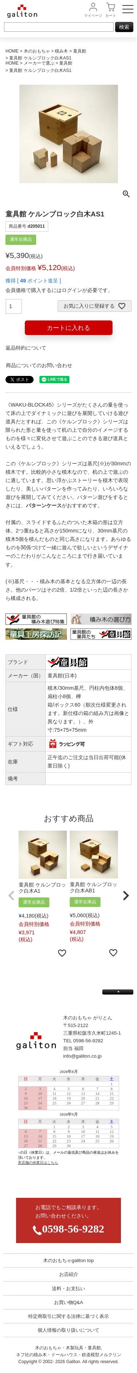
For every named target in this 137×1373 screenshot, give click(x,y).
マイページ (93, 16)
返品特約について (25, 348)
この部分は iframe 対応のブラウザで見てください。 (68, 1128)
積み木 (61, 51)
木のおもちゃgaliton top (68, 1260)
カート (110, 16)
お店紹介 (68, 1274)
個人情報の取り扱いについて (68, 1330)
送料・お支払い (68, 1288)
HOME (12, 51)
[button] (11, 895)
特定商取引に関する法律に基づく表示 (68, 1316)
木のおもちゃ (37, 51)
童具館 (79, 51)
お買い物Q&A (68, 1302)
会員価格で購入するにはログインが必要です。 (59, 290)
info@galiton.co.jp (82, 1056)
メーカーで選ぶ (39, 63)
